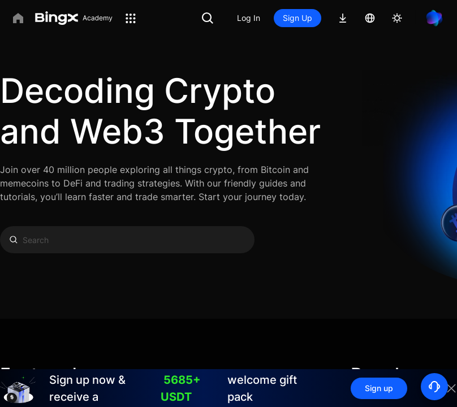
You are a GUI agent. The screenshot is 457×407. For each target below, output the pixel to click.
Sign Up (297, 18)
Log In (248, 18)
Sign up (379, 388)
